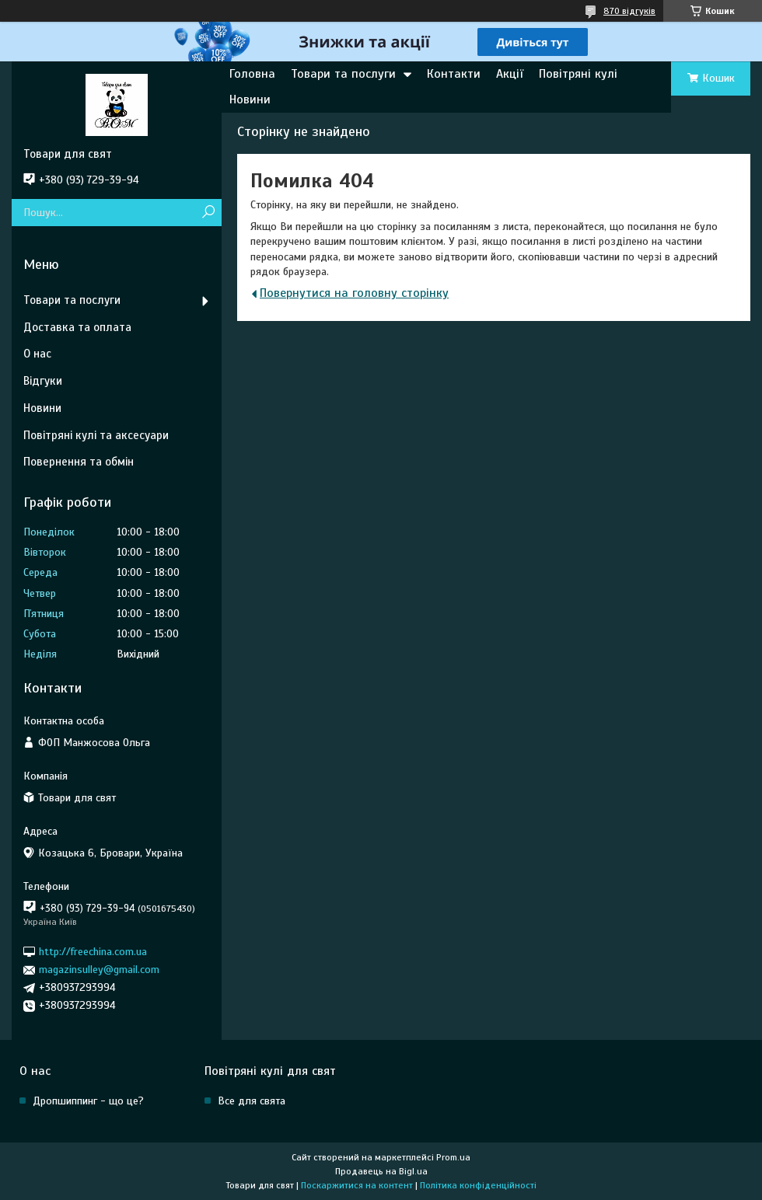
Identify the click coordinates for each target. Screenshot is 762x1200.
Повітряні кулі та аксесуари (96, 435)
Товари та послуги (343, 74)
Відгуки (42, 381)
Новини (250, 99)
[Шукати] (208, 212)
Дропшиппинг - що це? (88, 1101)
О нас (37, 354)
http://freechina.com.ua (93, 951)
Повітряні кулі (578, 74)
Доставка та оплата (77, 327)
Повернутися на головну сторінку (354, 293)
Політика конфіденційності (478, 1185)
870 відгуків (629, 10)
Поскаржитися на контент (357, 1185)
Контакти (454, 74)
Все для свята (251, 1101)
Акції (509, 74)
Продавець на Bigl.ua (381, 1171)
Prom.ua (453, 1157)
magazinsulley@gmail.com (99, 969)
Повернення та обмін (78, 462)
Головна (252, 74)
